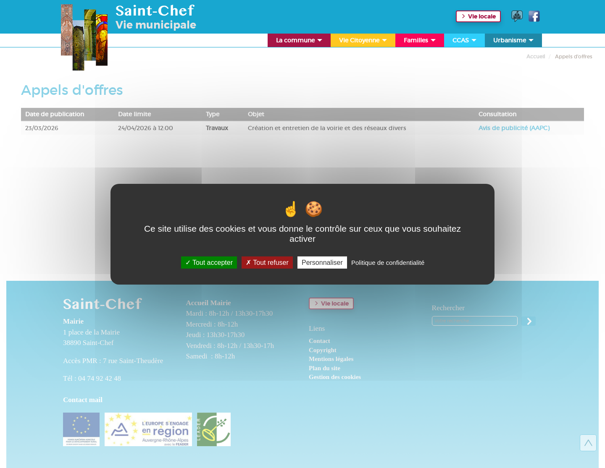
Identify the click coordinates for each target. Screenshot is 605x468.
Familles (420, 42)
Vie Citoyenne (363, 42)
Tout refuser (267, 262)
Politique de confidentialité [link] (387, 262)
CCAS (465, 42)
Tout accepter (209, 262)
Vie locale (482, 16)
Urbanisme (514, 42)
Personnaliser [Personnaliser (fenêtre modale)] (322, 262)
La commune (300, 42)
